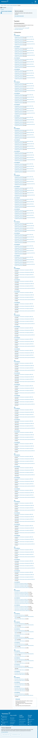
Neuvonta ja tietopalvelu (12, 718)
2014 (14, 360)
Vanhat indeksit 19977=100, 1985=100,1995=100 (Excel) (24, 695)
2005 (14, 649)
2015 (14, 313)
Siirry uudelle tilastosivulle (19, 15)
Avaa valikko (3, 7)
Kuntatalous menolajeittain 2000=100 (21, 606)
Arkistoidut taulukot (18, 29)
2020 (14, 80)
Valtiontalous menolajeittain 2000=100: (21, 594)
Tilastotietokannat (22, 721)
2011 (14, 500)
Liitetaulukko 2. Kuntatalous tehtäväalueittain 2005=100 (24, 272)
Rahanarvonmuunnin (22, 724)
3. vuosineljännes (17, 46)
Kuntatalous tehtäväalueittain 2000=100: (22, 593)
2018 (14, 174)
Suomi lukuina (21, 722)
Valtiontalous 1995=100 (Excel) (20, 689)
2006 (14, 620)
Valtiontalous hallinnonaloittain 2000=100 (22, 610)
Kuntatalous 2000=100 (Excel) (20, 615)
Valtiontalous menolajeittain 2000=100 (21, 609)
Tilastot (5, 5)
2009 (14, 589)
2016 (14, 267)
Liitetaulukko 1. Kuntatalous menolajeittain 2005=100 (24, 269)
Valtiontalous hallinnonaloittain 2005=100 (22, 587)
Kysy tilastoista (12, 720)
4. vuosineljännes (17, 35)
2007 (14, 612)
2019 (14, 127)
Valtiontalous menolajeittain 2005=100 (21, 586)
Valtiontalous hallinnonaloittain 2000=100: (22, 596)
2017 (14, 220)
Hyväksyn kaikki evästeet (6, 734)
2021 (14, 34)
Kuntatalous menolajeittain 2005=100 (21, 583)
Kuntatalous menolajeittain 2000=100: (21, 592)
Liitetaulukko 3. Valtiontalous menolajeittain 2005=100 (24, 274)
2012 (14, 453)
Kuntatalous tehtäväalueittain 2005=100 (21, 584)
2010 (14, 547)
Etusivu (2, 5)
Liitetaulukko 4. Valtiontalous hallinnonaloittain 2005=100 (25, 277)
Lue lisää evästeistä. (4, 732)
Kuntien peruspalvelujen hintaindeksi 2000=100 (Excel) (24, 667)
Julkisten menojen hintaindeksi (12, 5)
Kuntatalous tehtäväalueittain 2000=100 (21, 607)
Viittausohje (17, 699)
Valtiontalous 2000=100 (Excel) (20, 618)
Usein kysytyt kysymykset (12, 723)
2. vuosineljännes (17, 57)
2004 (14, 676)
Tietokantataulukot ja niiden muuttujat (22, 28)
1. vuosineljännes (17, 69)
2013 (14, 407)
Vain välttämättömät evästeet (16, 734)
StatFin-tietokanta (22, 719)
